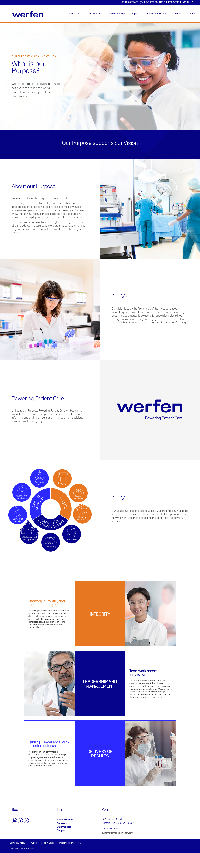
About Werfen (75, 14)
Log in (185, 2)
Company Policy (17, 843)
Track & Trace (132, 2)
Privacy (33, 843)
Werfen (191, 14)
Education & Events (156, 14)
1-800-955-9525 (110, 829)
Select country (155, 2)
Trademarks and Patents (70, 843)
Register (173, 2)
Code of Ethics (47, 843)
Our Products (95, 14)
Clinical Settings (117, 14)
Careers (177, 14)
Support (136, 14)
